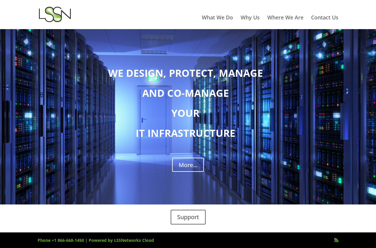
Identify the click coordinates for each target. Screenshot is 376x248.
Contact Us (324, 18)
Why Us (250, 18)
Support (188, 217)
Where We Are (285, 18)
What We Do (217, 18)
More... (188, 165)
